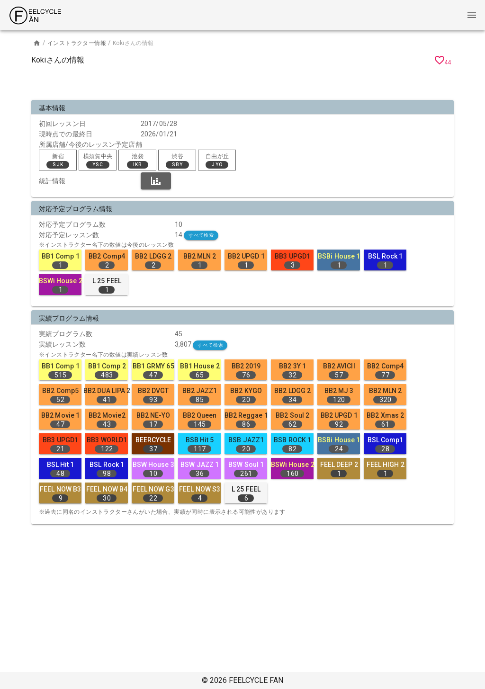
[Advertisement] (242, 84)
